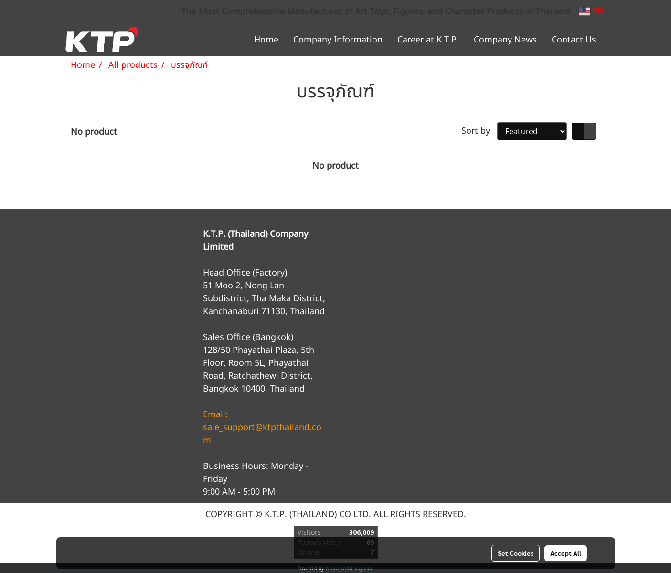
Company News (505, 39)
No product (94, 132)
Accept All (565, 553)
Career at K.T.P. (428, 39)
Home (266, 39)
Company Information (338, 39)
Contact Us (574, 39)
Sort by (479, 131)
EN (591, 11)
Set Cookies (515, 553)
